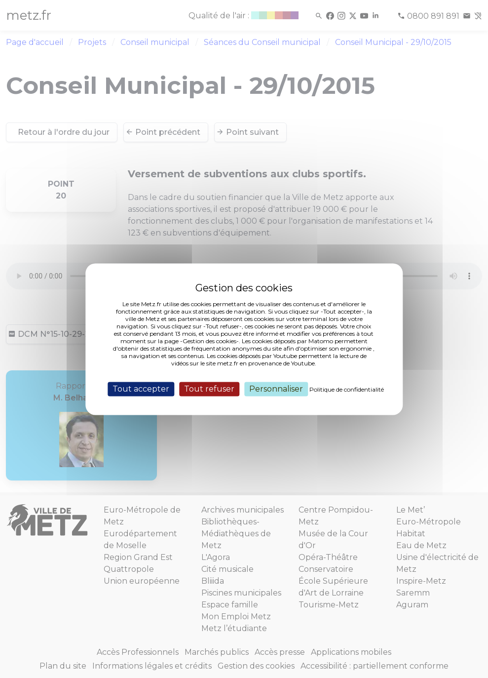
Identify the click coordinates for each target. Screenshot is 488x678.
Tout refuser (209, 389)
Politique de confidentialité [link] (346, 389)
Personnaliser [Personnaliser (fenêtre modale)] (276, 389)
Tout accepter (141, 389)
